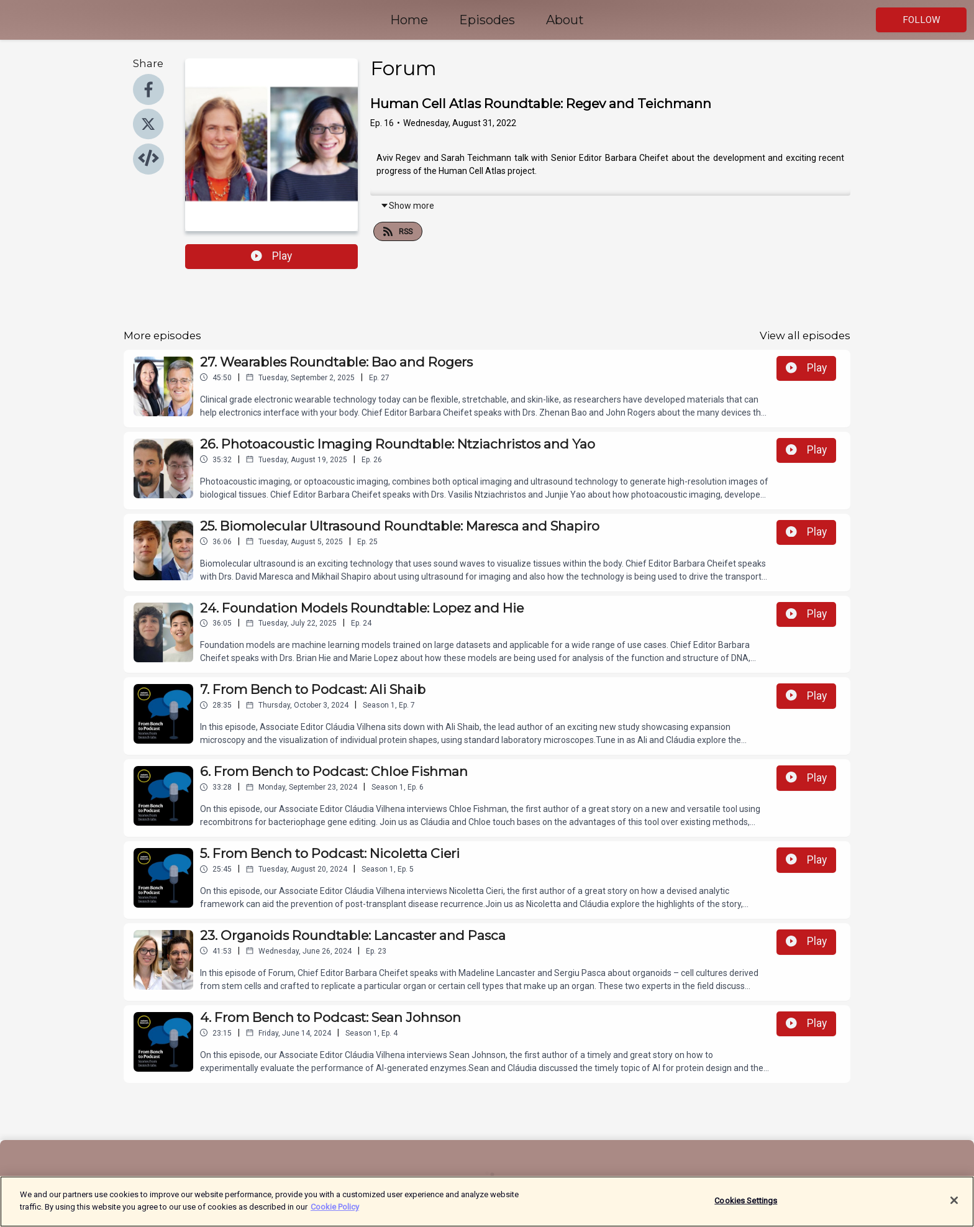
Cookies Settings (745, 1206)
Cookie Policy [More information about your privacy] (335, 1213)
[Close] (954, 1206)
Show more (407, 206)
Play (271, 256)
